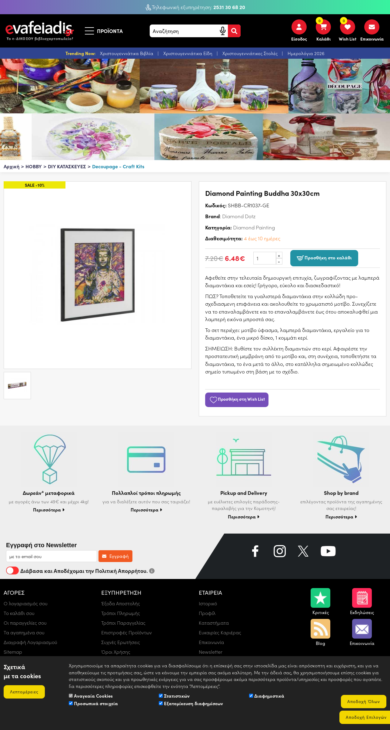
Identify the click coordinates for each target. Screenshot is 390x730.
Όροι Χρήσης (115, 652)
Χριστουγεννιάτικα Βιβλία (127, 53)
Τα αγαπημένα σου (24, 632)
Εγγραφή (115, 556)
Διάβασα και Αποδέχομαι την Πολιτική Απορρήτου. (80, 570)
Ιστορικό (208, 603)
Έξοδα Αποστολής (120, 603)
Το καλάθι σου (19, 613)
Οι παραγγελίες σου (25, 623)
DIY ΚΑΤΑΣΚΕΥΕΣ (67, 166)
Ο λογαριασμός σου (26, 603)
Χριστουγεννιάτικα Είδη (188, 53)
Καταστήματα (214, 623)
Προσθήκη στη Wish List (237, 399)
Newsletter (210, 652)
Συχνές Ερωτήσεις (120, 642)
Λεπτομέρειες (24, 692)
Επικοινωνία (211, 642)
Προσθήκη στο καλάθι (324, 258)
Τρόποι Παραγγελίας (123, 623)
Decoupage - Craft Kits (118, 166)
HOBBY (33, 166)
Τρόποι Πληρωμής (120, 613)
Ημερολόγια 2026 (306, 53)
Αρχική (11, 166)
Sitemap (13, 652)
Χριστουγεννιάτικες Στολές (250, 53)
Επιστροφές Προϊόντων (126, 632)
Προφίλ (207, 613)
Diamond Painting (254, 227)
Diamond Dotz (238, 216)
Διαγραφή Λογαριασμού (30, 642)
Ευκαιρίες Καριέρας (220, 632)
